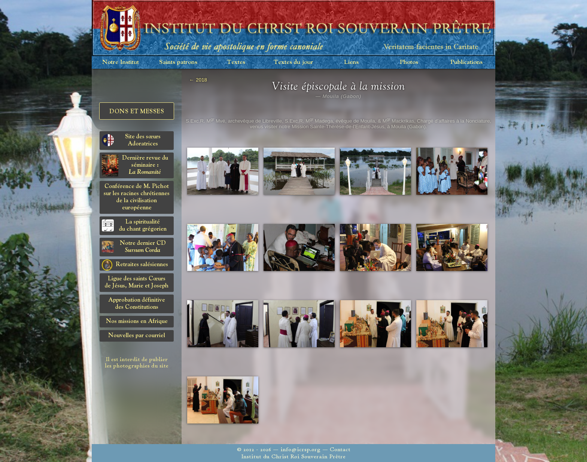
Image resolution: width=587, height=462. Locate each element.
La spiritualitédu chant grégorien (134, 225)
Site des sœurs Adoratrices (131, 140)
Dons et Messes (136, 112)
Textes (236, 62)
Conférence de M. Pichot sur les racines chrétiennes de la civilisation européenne (137, 197)
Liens (351, 62)
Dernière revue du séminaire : (135, 165)
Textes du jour (293, 62)
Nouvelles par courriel (136, 336)
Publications (466, 62)
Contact (340, 449)
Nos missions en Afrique (137, 321)
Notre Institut (120, 62)
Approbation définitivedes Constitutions (136, 303)
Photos (409, 62)
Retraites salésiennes (135, 265)
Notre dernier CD (134, 246)
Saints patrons (178, 62)
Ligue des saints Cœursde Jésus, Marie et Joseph (136, 282)
